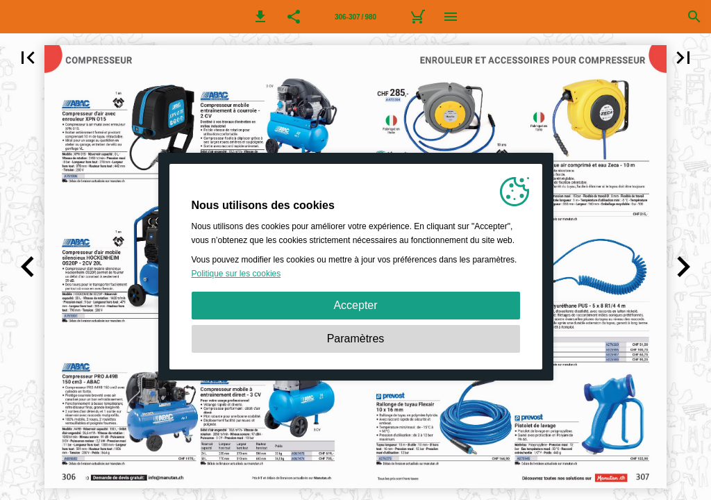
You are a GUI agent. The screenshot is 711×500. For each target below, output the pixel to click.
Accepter (355, 305)
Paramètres (356, 338)
